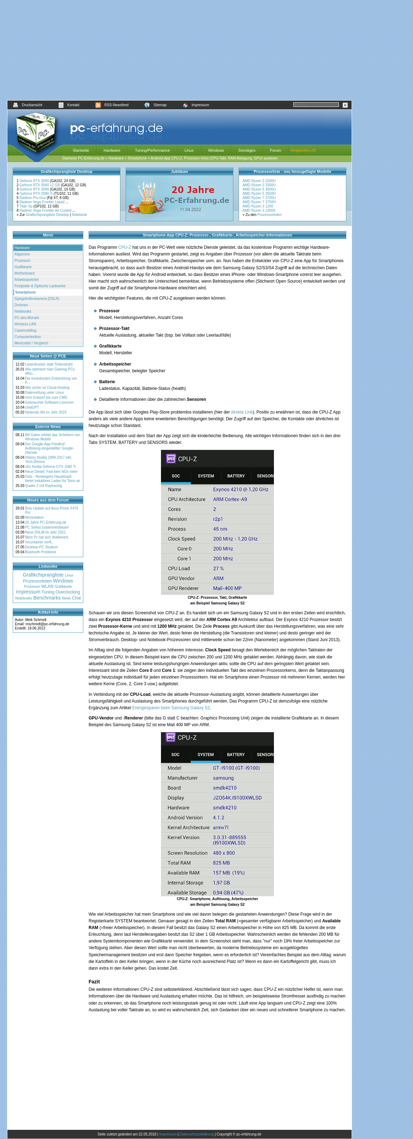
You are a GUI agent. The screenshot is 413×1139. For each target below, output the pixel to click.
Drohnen (21, 305)
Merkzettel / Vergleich (31, 343)
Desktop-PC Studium (41, 547)
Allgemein (22, 254)
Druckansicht (27, 105)
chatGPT (32, 407)
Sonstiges (246, 150)
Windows (216, 150)
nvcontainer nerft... (39, 542)
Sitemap (155, 105)
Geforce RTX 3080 (34, 189)
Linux (188, 150)
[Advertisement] (179, 50)
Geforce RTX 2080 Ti (36, 193)
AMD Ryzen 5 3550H (259, 193)
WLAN (47, 586)
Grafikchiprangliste (43, 575)
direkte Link (242, 412)
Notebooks (22, 311)
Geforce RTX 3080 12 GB (40, 185)
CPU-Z (124, 247)
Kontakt (68, 105)
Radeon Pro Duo (33, 198)
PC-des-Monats (26, 318)
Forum (275, 150)
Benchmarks (47, 598)
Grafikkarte (23, 267)
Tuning (48, 592)
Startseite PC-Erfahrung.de (83, 158)
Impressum (195, 105)
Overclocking (67, 592)
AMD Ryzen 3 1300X (259, 210)
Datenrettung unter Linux (44, 392)
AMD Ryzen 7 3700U (259, 198)
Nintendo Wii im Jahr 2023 (45, 412)
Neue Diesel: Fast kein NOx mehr (51, 472)
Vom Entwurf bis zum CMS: (46, 397)
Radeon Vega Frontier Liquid (42, 202)
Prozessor (22, 261)
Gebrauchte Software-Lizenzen (49, 402)
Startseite (81, 150)
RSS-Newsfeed (111, 105)
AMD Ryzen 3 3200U (259, 181)
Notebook (79, 215)
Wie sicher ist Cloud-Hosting (47, 388)
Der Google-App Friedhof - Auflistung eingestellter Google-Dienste (49, 448)
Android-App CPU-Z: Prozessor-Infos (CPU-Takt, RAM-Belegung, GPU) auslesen (214, 158)
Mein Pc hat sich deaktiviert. (47, 537)
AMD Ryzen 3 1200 (258, 206)
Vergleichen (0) (303, 150)
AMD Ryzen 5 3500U (259, 189)
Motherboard (24, 273)
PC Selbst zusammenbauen (47, 527)
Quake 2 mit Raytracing (43, 486)
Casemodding (25, 330)
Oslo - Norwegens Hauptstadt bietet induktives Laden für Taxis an (52, 479)
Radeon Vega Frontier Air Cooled (45, 210)
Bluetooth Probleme (40, 552)
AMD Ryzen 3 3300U (259, 185)
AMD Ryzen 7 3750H (259, 202)
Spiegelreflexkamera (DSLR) (36, 299)
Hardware (111, 150)
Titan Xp (26, 206)
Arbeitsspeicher (26, 280)
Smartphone (137, 158)
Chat (76, 598)
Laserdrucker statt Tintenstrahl (49, 364)
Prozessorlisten (269, 215)
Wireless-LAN (25, 324)
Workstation (34, 517)
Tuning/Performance (152, 150)
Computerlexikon (27, 337)
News (66, 598)
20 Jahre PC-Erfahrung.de (45, 522)
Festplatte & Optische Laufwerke (40, 286)
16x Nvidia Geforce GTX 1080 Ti (50, 467)
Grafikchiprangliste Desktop (47, 215)
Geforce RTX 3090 (34, 181)
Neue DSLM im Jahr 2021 (45, 532)
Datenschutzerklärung (197, 1134)
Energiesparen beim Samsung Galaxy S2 (171, 707)
